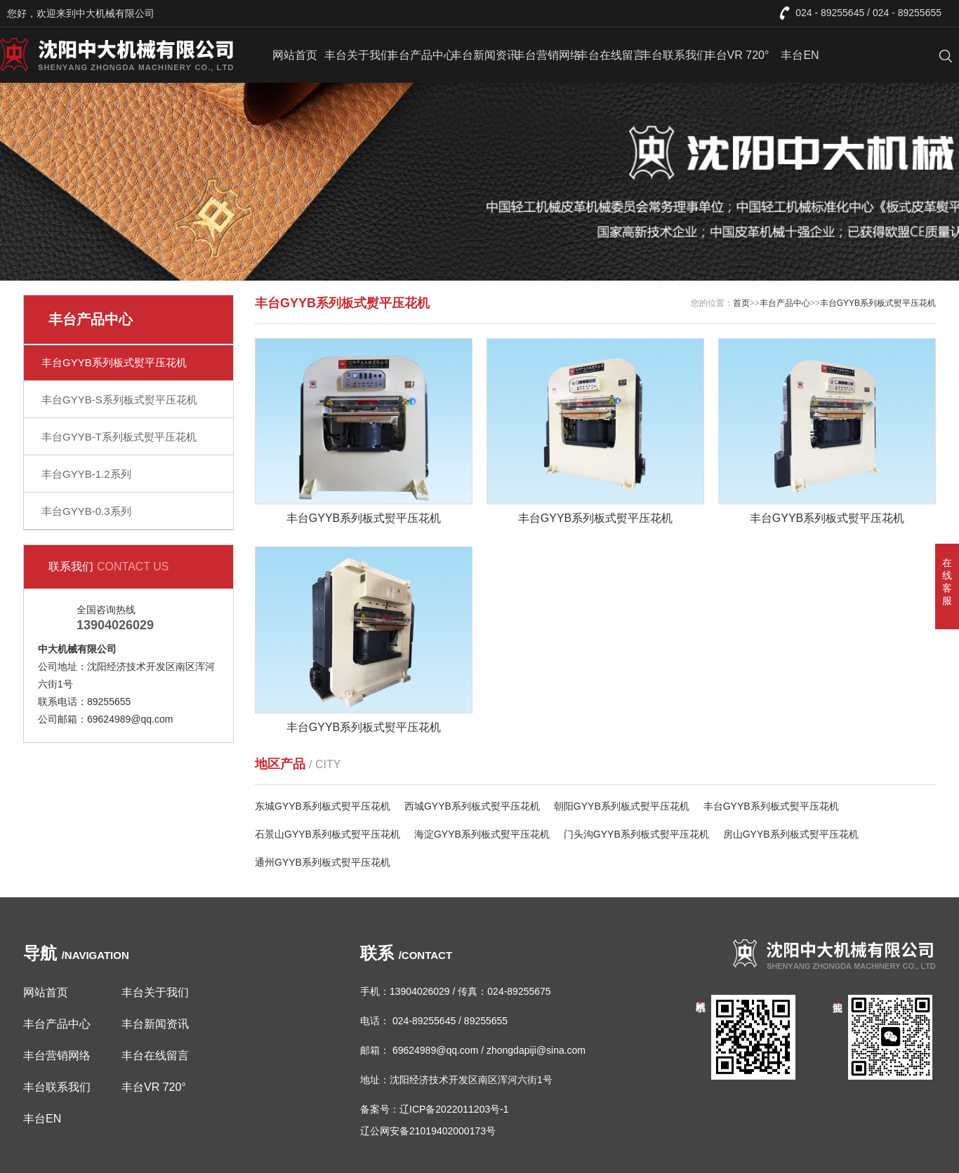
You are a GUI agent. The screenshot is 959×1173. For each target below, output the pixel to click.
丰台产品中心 (421, 55)
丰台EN (800, 55)
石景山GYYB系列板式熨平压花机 (327, 834)
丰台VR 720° (737, 55)
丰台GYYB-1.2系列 (86, 474)
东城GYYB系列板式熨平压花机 (322, 806)
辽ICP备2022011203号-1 (454, 1109)
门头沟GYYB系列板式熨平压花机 (636, 834)
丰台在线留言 (610, 55)
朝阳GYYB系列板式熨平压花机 (621, 806)
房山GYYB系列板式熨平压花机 (791, 834)
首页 (741, 303)
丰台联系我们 (674, 55)
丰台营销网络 (547, 55)
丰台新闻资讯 (484, 55)
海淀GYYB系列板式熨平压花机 (482, 834)
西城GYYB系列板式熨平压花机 (472, 806)
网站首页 (294, 55)
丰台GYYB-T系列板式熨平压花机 (119, 437)
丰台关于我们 (358, 55)
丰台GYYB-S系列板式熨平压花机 (119, 399)
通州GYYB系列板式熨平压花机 (322, 862)
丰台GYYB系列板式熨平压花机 (114, 362)
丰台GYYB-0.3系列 (86, 511)
